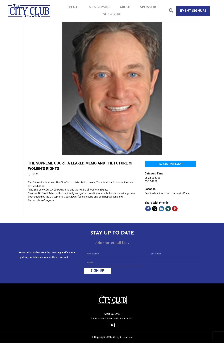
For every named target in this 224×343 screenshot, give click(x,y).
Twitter (154, 208)
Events (73, 7)
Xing (168, 208)
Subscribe (112, 14)
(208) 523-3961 (112, 313)
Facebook (148, 208)
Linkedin (161, 208)
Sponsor (148, 7)
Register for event (170, 163)
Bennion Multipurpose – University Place (167, 193)
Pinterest (175, 208)
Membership (99, 7)
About (125, 7)
